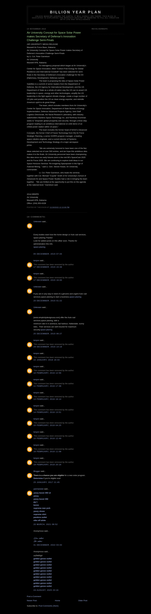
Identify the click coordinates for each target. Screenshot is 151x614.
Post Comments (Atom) (49, 606)
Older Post (82, 600)
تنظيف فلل (37, 541)
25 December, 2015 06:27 (47, 334)
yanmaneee (38, 489)
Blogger (36, 471)
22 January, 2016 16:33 (46, 360)
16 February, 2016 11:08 (47, 451)
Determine (38, 478)
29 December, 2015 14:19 (47, 347)
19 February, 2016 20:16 (47, 464)
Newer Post (32, 600)
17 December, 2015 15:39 (47, 267)
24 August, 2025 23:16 (46, 590)
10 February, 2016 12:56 (47, 373)
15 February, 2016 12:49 (47, 438)
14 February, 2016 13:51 (47, 412)
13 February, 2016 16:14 (47, 399)
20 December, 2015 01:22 (47, 301)
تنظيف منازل (38, 538)
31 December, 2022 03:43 (47, 545)
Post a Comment (34, 596)
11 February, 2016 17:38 (47, 386)
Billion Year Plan (75, 12)
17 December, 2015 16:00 (47, 280)
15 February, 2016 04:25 (47, 425)
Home (57, 600)
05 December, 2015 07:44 (47, 254)
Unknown (37, 221)
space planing (39, 247)
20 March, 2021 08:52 (45, 524)
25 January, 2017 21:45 (46, 482)
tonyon (36, 260)
